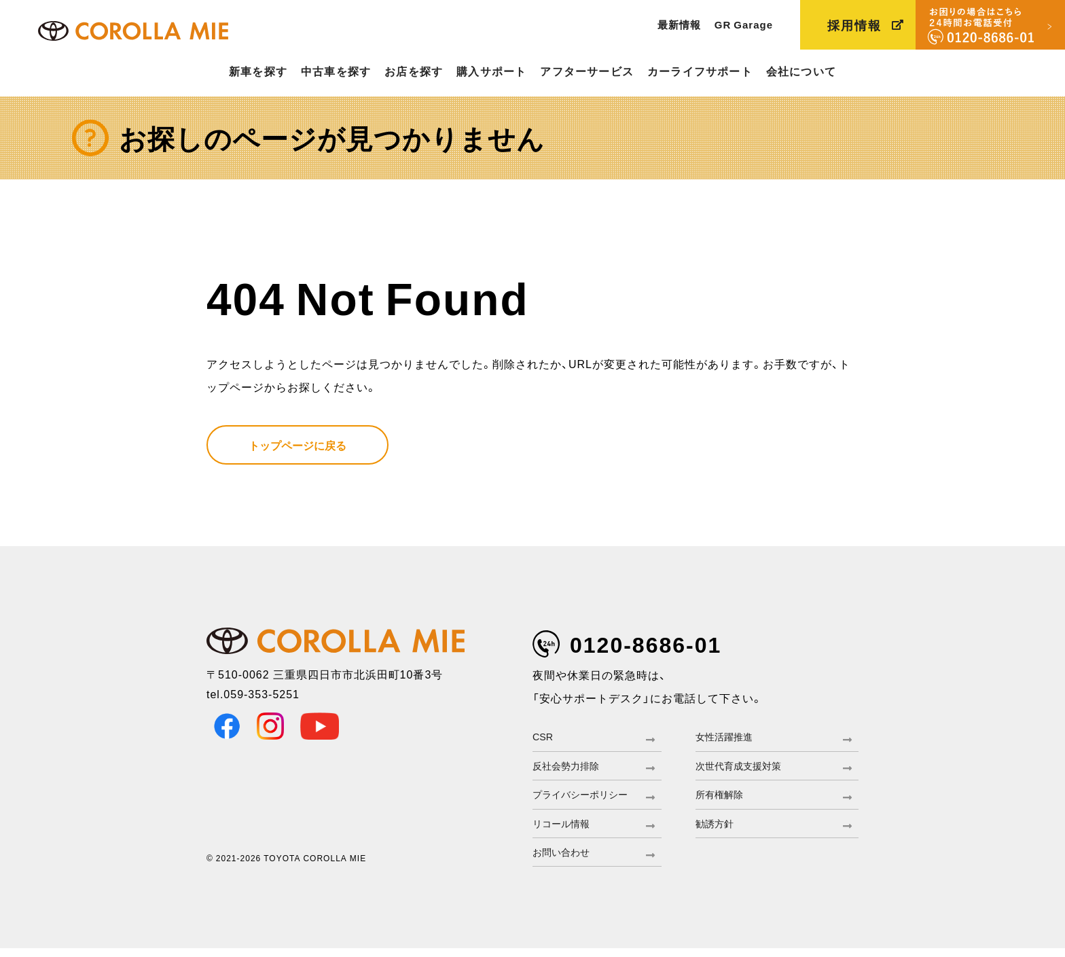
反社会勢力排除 (570, 768)
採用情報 (854, 25)
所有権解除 (723, 799)
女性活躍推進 (728, 737)
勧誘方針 (717, 829)
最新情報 (679, 24)
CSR (544, 737)
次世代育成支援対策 (744, 768)
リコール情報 (565, 829)
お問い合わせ (565, 860)
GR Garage (744, 24)
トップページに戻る (297, 445)
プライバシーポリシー (586, 799)
